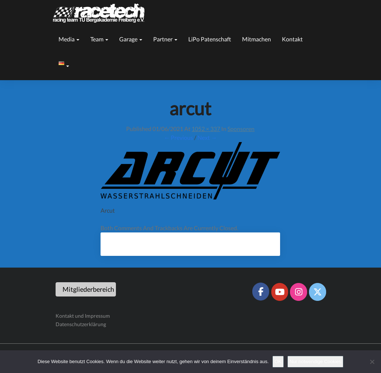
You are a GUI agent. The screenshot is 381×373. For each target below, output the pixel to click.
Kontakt (292, 39)
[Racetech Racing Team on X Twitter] (317, 292)
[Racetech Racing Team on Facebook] (260, 291)
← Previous (178, 137)
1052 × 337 (206, 128)
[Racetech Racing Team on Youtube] (279, 292)
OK (278, 361)
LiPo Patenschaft (209, 39)
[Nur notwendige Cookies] (372, 361)
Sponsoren (240, 128)
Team (99, 39)
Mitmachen (256, 39)
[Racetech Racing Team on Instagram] (298, 292)
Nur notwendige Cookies (316, 361)
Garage (130, 39)
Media (69, 39)
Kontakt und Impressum (83, 316)
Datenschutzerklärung (81, 324)
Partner (165, 39)
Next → (207, 137)
